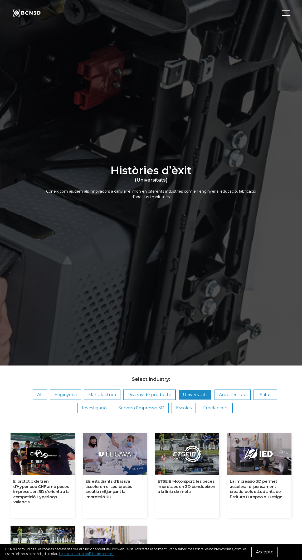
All (40, 394)
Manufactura (102, 394)
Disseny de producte (149, 394)
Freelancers (215, 407)
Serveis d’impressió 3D (141, 407)
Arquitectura (232, 394)
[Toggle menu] (286, 13)
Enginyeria (65, 394)
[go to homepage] (26, 13)
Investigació (94, 407)
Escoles (184, 407)
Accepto (265, 551)
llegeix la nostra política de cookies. (86, 554)
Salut (265, 394)
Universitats (195, 394)
